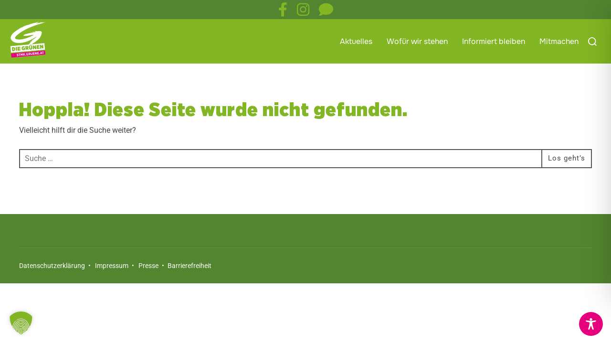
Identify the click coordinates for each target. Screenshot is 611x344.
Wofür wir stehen (417, 41)
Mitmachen (559, 41)
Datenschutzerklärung (52, 285)
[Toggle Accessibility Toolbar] (591, 324)
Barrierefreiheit (188, 285)
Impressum (111, 285)
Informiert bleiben (493, 41)
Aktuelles (356, 41)
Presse (148, 285)
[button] (21, 323)
